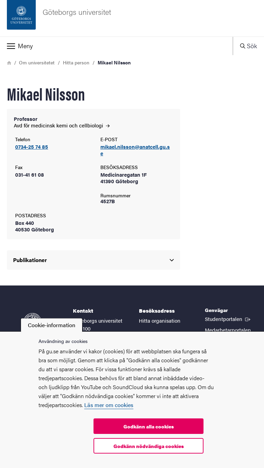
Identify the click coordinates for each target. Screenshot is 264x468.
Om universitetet (37, 62)
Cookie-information (51, 325)
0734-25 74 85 (31, 147)
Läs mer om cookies (108, 405)
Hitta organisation (159, 320)
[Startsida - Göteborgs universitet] (132, 18)
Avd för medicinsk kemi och (62, 125)
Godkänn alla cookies (148, 426)
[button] (116, 46)
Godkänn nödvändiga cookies (148, 446)
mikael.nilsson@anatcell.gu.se (135, 150)
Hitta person (76, 62)
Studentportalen (228, 318)
